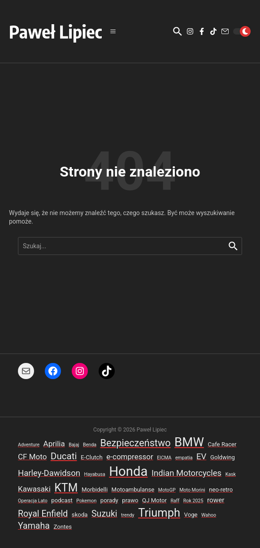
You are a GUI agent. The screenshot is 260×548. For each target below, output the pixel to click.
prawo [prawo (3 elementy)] (130, 500)
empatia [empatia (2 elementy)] (184, 458)
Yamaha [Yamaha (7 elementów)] (34, 526)
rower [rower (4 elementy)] (216, 500)
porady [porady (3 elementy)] (109, 500)
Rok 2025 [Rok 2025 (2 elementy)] (193, 501)
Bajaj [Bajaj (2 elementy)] (74, 445)
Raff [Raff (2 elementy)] (174, 501)
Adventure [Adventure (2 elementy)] (28, 445)
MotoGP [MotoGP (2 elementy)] (167, 490)
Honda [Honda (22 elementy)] (128, 471)
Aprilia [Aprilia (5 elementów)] (54, 443)
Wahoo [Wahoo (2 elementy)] (208, 515)
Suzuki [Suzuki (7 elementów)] (104, 514)
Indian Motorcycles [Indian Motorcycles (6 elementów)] (186, 473)
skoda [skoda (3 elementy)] (80, 514)
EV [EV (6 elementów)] (201, 457)
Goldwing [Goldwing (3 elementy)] (222, 457)
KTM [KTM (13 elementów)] (66, 487)
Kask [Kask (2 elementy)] (230, 474)
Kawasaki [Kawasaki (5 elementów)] (34, 488)
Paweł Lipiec (55, 31)
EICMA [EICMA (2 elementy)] (164, 458)
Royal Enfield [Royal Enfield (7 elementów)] (43, 514)
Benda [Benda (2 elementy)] (89, 445)
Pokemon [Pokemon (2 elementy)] (86, 501)
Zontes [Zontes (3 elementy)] (62, 526)
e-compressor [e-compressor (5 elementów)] (129, 456)
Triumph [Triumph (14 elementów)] (159, 512)
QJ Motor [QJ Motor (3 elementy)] (154, 500)
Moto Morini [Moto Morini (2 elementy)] (192, 490)
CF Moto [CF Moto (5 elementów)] (32, 456)
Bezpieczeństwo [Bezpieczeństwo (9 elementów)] (135, 443)
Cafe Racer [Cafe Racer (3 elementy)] (222, 444)
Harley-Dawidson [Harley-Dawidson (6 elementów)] (49, 473)
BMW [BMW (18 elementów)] (189, 442)
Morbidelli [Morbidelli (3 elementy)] (95, 489)
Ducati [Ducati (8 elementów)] (64, 456)
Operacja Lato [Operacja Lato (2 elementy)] (33, 501)
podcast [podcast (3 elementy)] (62, 500)
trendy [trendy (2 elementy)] (127, 515)
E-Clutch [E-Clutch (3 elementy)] (92, 457)
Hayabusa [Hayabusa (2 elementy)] (94, 474)
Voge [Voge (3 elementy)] (191, 514)
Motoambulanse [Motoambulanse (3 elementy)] (133, 489)
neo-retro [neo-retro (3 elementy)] (221, 489)
